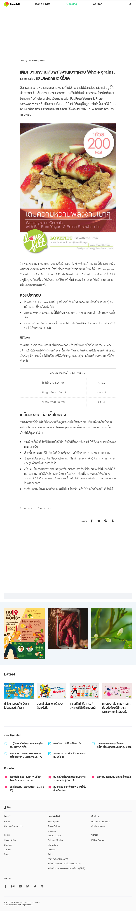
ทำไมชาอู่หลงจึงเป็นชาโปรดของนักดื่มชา (16, 706)
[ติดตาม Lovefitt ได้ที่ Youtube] (20, 886)
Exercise (52, 831)
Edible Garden (98, 840)
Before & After (54, 835)
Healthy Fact (53, 821)
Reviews (52, 849)
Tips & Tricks (54, 826)
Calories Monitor (55, 840)
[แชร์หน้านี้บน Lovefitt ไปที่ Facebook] (92, 521)
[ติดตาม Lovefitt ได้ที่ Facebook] (6, 886)
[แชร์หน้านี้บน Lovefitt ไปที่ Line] (106, 521)
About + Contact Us (13, 826)
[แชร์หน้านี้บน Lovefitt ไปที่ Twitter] (99, 521)
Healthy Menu (38, 60)
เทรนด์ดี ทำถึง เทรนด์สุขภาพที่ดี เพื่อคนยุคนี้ (83, 706)
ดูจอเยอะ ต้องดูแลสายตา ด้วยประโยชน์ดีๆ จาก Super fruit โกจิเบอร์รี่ (116, 708)
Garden (84, 4)
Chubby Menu (98, 826)
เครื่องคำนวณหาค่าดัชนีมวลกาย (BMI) (64, 863)
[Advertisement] (68, 32)
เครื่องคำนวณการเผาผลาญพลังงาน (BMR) (66, 868)
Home (7, 821)
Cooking (71, 4)
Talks (50, 854)
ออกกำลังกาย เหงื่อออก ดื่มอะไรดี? (50, 706)
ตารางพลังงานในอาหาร (58, 859)
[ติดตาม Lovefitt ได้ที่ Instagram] (12, 886)
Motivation (53, 845)
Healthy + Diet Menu (100, 821)
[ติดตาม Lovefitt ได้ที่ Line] (42, 886)
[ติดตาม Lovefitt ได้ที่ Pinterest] (34, 886)
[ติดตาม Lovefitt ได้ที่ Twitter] (27, 886)
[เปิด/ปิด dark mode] (8, 807)
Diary (6, 854)
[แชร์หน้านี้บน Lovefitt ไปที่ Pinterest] (113, 521)
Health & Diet (55, 4)
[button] (129, 4)
